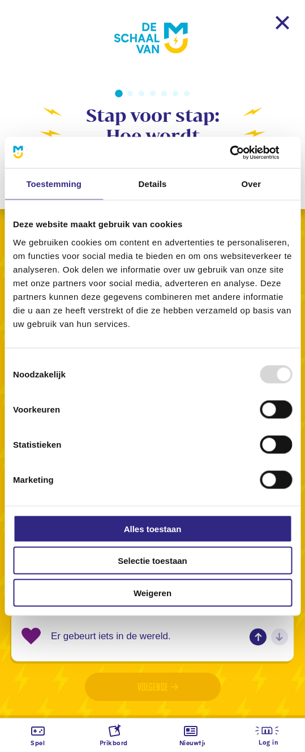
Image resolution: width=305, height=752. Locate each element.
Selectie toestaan (152, 561)
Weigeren (152, 592)
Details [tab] (153, 184)
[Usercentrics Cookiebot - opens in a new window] (242, 152)
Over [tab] (251, 184)
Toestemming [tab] (53, 184)
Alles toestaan (153, 528)
